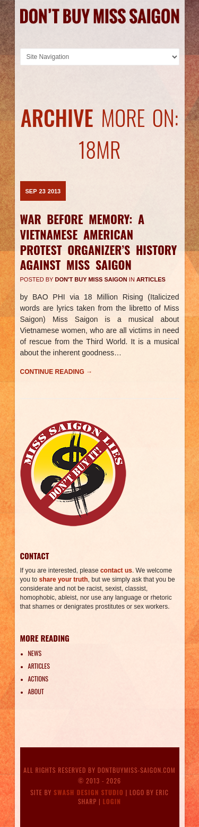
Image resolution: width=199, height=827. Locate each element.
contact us (116, 570)
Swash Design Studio (89, 792)
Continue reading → (56, 372)
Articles (151, 279)
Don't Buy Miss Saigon (91, 279)
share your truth (63, 579)
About (36, 691)
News (35, 653)
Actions (38, 678)
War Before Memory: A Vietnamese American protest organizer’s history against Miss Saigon (98, 241)
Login (112, 801)
